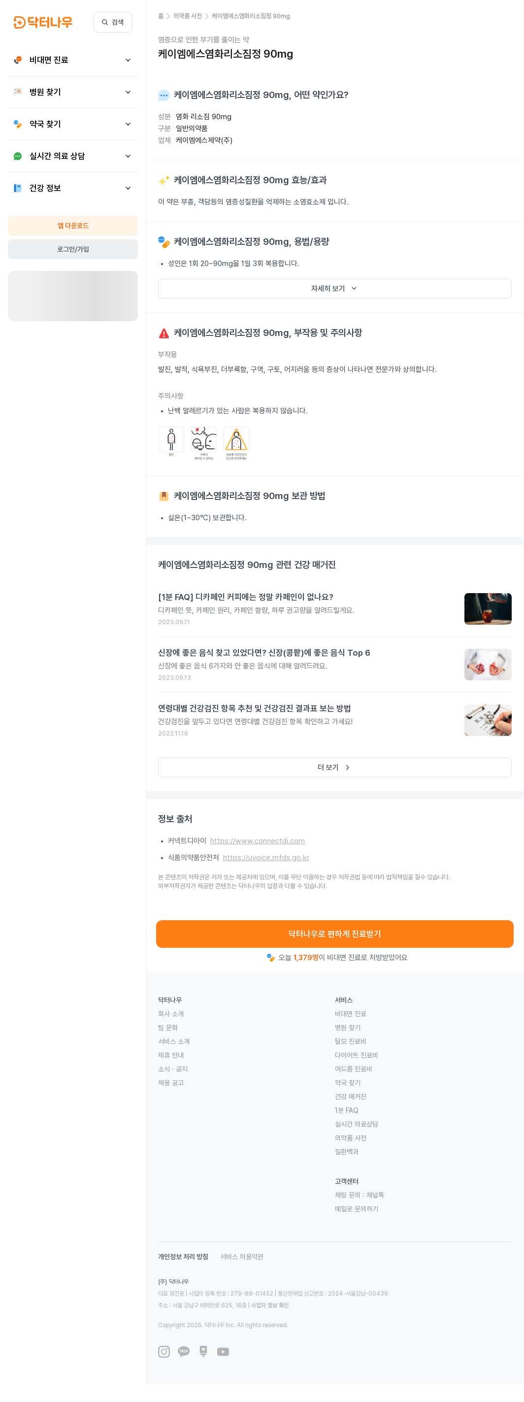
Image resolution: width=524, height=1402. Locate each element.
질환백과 (347, 1152)
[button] (165, 16)
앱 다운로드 (73, 226)
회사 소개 (171, 1014)
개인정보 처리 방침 (183, 1257)
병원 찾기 (347, 1028)
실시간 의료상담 (356, 1124)
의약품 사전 (350, 1138)
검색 (113, 22)
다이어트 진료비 (356, 1055)
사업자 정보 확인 (270, 1305)
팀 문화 (168, 1028)
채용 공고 (171, 1083)
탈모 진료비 (350, 1041)
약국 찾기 (347, 1083)
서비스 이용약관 (241, 1257)
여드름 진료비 (353, 1069)
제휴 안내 (171, 1055)
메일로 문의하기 (356, 1209)
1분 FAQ (347, 1110)
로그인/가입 (73, 249)
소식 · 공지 (173, 1069)
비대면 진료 (350, 1014)
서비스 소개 (174, 1041)
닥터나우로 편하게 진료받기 (335, 934)
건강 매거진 (350, 1097)
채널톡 (375, 1195)
